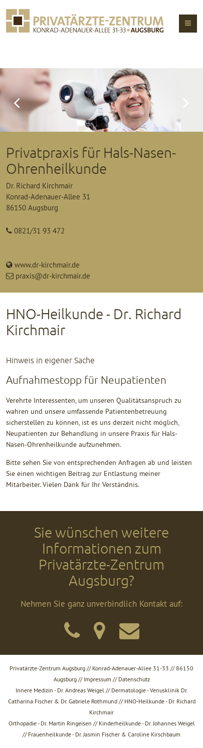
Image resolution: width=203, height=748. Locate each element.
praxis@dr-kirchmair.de (53, 276)
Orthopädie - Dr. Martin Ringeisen (50, 723)
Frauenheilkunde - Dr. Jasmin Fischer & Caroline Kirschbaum (104, 734)
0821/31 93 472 (39, 230)
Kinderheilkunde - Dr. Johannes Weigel (147, 723)
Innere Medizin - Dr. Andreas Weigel (60, 690)
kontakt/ (70, 626)
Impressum (97, 679)
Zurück (16, 100)
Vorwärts (186, 100)
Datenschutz (134, 679)
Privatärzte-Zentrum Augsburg (47, 668)
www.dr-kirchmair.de (47, 265)
